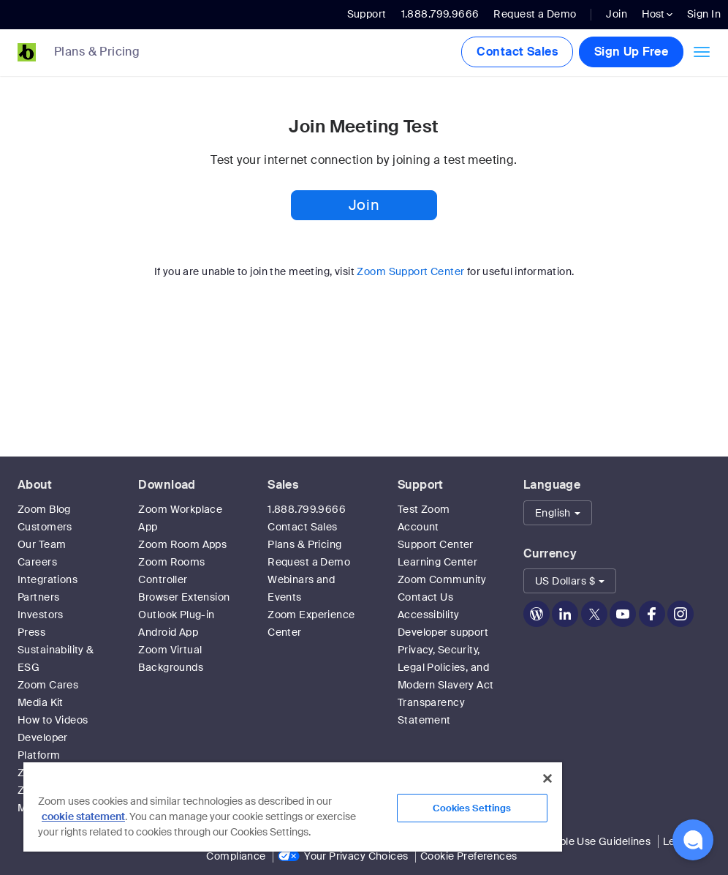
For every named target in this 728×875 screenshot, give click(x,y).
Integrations (47, 579)
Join (616, 13)
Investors (41, 614)
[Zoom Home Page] (21, 52)
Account (418, 526)
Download (166, 484)
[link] (108, 53)
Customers (45, 526)
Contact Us (425, 597)
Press (31, 632)
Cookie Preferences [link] (468, 856)
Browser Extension (184, 597)
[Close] (547, 778)
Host (657, 13)
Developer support (443, 632)
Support (367, 13)
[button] (557, 512)
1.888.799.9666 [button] (440, 13)
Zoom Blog (44, 509)
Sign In (704, 13)
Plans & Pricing (97, 52)
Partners (38, 597)
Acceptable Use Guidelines (584, 841)
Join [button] (364, 204)
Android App (168, 632)
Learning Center (437, 561)
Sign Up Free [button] (631, 51)
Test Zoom (424, 509)
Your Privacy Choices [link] (356, 856)
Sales (283, 484)
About (35, 484)
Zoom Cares (48, 684)
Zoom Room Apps (182, 544)
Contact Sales (517, 51)
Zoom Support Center (410, 271)
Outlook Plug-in (176, 614)
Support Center (436, 544)
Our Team (42, 544)
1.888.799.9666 (307, 509)
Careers (37, 561)
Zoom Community (442, 579)
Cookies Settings (472, 808)
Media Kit (41, 702)
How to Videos (53, 719)
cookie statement (83, 816)
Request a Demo (534, 13)
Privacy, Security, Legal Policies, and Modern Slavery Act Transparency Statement (446, 684)
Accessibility (428, 614)
